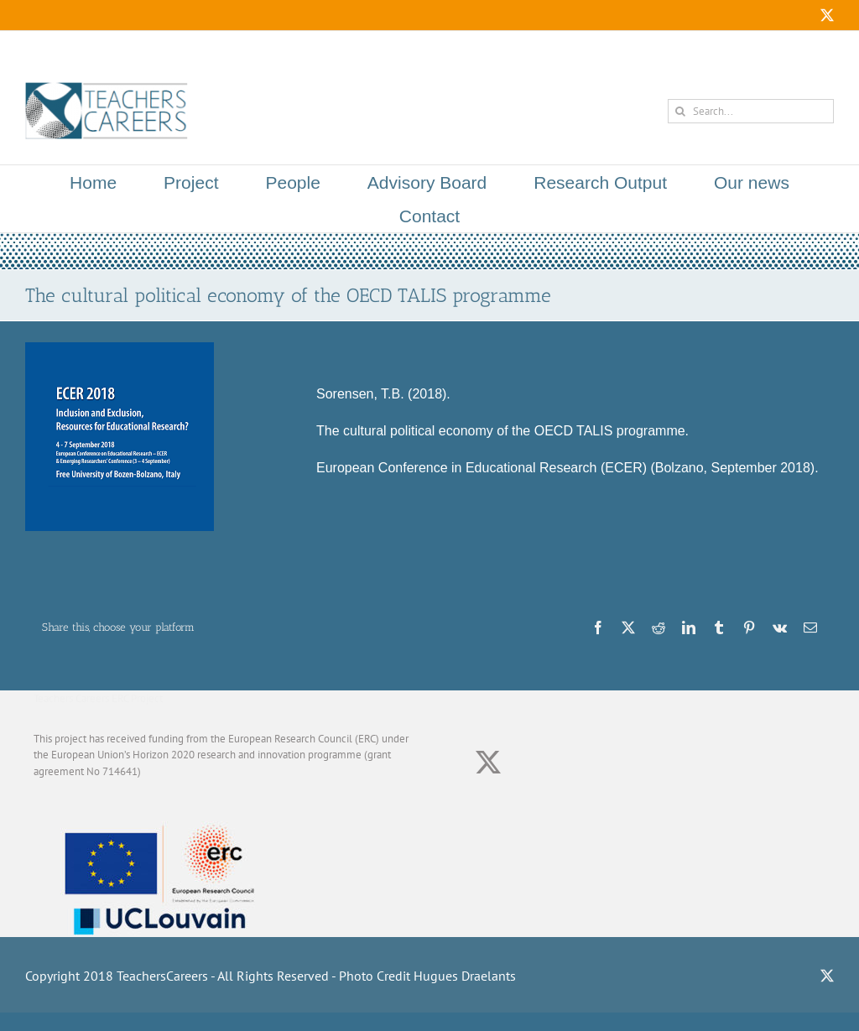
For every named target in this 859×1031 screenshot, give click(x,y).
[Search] (680, 111)
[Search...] (751, 111)
